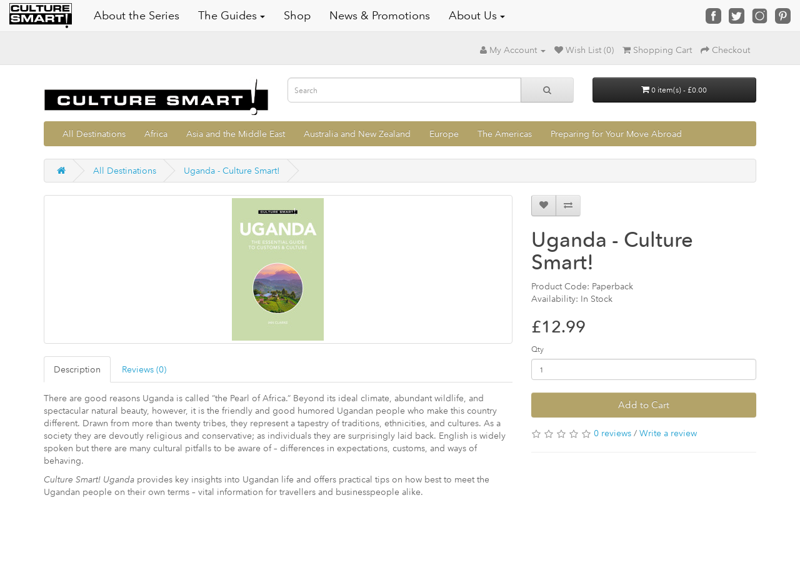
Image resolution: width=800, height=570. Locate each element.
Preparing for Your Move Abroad (616, 133)
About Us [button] (477, 15)
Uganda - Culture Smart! (232, 170)
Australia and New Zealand (357, 133)
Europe (444, 133)
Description (77, 369)
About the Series (136, 15)
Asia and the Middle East (235, 133)
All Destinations (94, 133)
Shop (297, 15)
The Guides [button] (231, 15)
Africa (156, 133)
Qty (537, 349)
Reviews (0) (144, 369)
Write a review (668, 433)
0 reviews (612, 433)
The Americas (505, 133)
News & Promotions (379, 15)
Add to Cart (643, 405)
